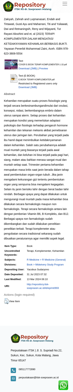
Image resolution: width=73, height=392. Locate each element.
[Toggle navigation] (65, 3)
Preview (43, 68)
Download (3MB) (27, 87)
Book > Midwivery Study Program (45, 264)
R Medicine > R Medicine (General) (46, 259)
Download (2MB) (27, 68)
